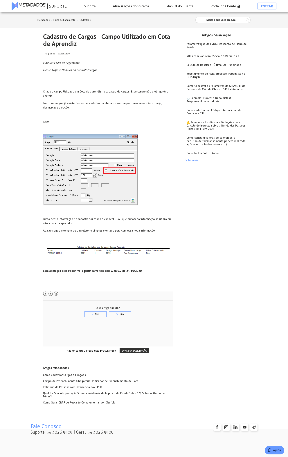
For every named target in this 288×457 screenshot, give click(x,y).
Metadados (43, 20)
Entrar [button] (267, 6)
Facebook (45, 293)
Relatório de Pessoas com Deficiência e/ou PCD (72, 387)
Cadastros (85, 20)
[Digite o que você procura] (223, 20)
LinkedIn (56, 293)
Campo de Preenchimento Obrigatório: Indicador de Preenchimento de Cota (90, 381)
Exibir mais (191, 160)
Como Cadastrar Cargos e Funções (64, 375)
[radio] (95, 314)
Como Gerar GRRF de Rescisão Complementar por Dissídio (79, 402)
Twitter (50, 293)
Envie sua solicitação (134, 350)
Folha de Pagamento (64, 20)
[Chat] (274, 450)
